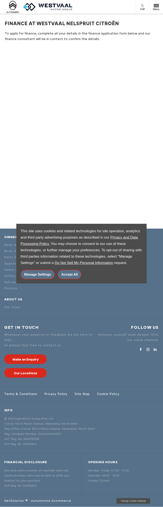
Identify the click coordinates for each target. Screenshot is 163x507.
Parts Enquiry (15, 257)
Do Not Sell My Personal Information (84, 263)
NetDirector (14, 501)
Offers (10, 276)
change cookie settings (133, 501)
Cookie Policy (108, 394)
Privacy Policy (55, 394)
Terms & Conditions (20, 394)
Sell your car (14, 282)
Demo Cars (13, 270)
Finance (10, 288)
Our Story (12, 307)
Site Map (82, 394)
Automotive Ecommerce (51, 501)
